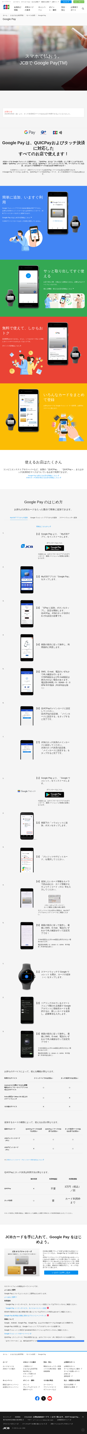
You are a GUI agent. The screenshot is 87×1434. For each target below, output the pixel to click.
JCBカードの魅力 (9, 1369)
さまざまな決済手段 (16, 15)
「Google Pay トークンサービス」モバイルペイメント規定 (25, 1308)
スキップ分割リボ (29, 1374)
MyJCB (65, 1)
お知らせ (67, 1374)
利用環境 (17, 1417)
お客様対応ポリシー (63, 1420)
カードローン (16, 1)
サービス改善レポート (72, 1371)
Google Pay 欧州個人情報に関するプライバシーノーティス (25, 1315)
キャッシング (28, 1376)
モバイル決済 (30, 15)
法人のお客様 (35, 1)
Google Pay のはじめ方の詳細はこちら (16, 217)
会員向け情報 (17, 8)
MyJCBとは (27, 1371)
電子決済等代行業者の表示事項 (12, 1420)
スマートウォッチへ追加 (68, 517)
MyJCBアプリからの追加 (19, 517)
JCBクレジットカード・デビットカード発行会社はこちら (24, 1160)
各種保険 (47, 1371)
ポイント (26, 1384)
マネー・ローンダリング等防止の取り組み (40, 1420)
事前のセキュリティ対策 (52, 1366)
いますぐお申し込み (61, 1272)
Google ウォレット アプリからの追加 (43, 517)
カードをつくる (8, 1366)
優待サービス (28, 1389)
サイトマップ (7, 1417)
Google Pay (42, 15)
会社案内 (38, 1417)
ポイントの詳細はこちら (11, 346)
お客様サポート (69, 1366)
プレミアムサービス (30, 1387)
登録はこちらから (42, 526)
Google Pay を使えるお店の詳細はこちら (42, 475)
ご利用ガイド (28, 1366)
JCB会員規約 (28, 1417)
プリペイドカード (50, 1387)
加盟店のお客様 (45, 1)
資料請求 (67, 1376)
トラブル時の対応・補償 (52, 1369)
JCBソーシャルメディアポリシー (61, 1424)
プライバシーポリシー (10, 1424)
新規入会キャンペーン (11, 1384)
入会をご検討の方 (79, 1)
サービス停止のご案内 (72, 1369)
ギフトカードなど (25, 1)
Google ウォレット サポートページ (16, 1334)
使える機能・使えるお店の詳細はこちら (58, 289)
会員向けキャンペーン (11, 1387)
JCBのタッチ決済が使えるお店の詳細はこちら (42, 477)
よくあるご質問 (9, 1297)
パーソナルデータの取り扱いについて (33, 1424)
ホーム (5, 15)
